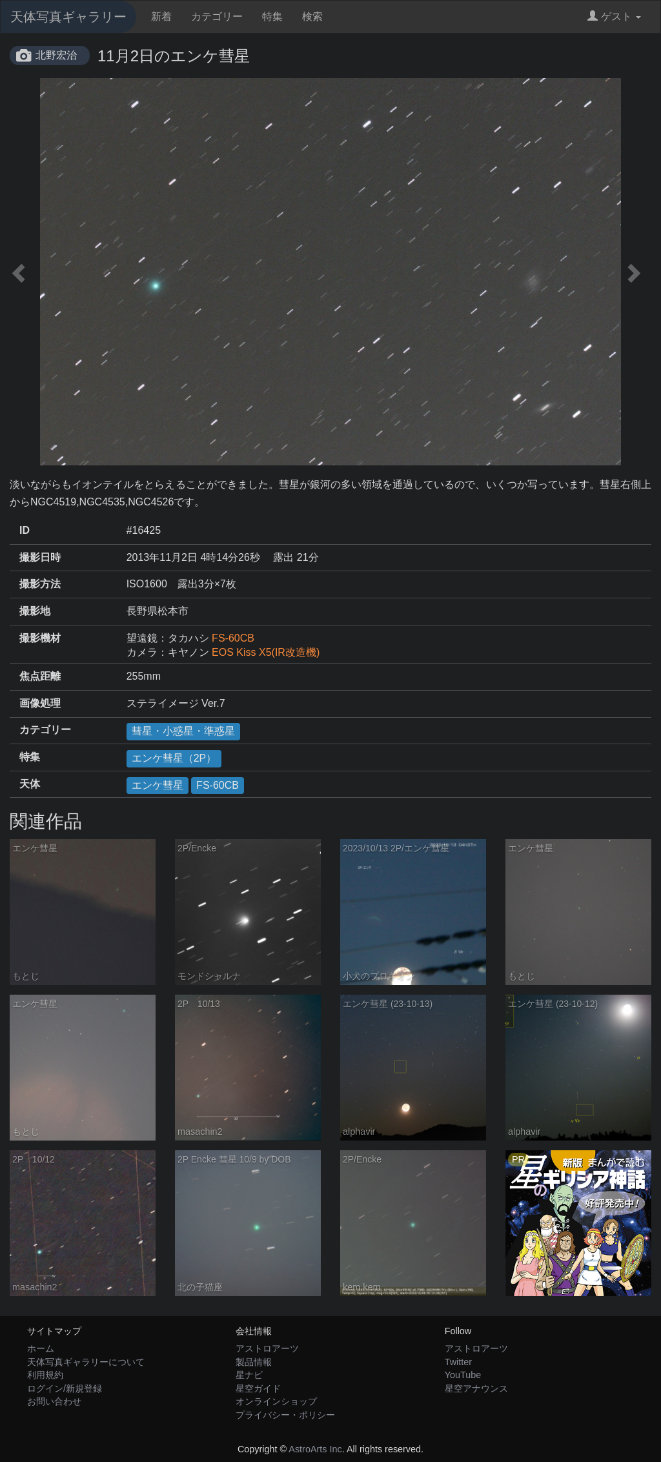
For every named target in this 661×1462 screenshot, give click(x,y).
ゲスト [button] (614, 16)
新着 (161, 16)
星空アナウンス (476, 1388)
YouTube (463, 1375)
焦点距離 (40, 676)
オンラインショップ (276, 1401)
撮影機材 (40, 638)
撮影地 (34, 610)
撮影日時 (40, 557)
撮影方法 (40, 583)
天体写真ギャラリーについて (86, 1362)
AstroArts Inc (315, 1449)
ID (24, 530)
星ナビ (249, 1375)
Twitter (458, 1362)
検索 (312, 16)
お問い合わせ (54, 1401)
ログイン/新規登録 (64, 1388)
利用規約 (45, 1375)
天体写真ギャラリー (68, 17)
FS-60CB (233, 638)
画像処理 (40, 703)
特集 (272, 16)
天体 (29, 783)
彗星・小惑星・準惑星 (183, 731)
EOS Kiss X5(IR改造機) (266, 652)
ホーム (40, 1348)
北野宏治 (56, 55)
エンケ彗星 (157, 785)
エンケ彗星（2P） (174, 758)
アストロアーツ (267, 1348)
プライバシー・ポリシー (285, 1415)
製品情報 (254, 1362)
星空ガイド (258, 1388)
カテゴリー (217, 16)
